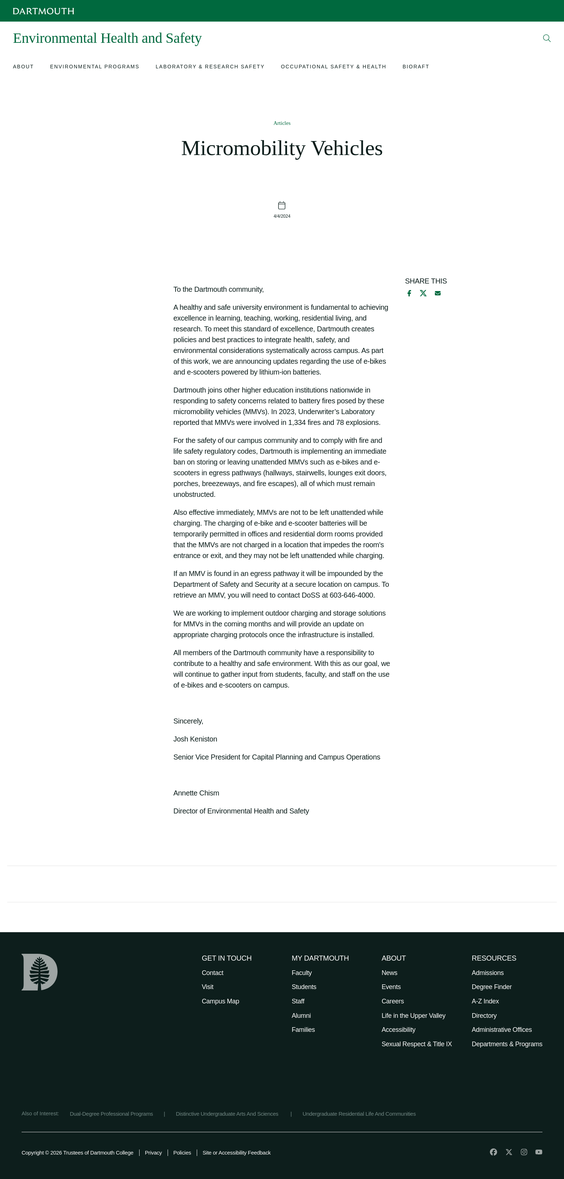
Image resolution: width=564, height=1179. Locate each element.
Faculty (302, 972)
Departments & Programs (507, 1044)
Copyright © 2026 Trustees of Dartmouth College (77, 1152)
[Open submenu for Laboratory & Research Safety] (210, 67)
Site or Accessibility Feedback (236, 1152)
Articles (281, 123)
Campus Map (220, 1001)
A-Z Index (485, 1001)
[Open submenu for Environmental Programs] (95, 67)
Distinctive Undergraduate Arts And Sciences (228, 1114)
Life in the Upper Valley (414, 1015)
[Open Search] (547, 38)
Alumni (301, 1015)
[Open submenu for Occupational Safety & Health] (333, 67)
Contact (212, 972)
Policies (182, 1152)
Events (391, 986)
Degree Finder (492, 986)
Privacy (153, 1152)
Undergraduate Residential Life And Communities (359, 1114)
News (389, 972)
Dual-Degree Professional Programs (111, 1114)
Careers (393, 1001)
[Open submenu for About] (23, 67)
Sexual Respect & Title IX (417, 1044)
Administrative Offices (502, 1029)
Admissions (488, 972)
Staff (298, 1001)
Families (303, 1029)
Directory (484, 1015)
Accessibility (398, 1029)
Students (304, 986)
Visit (207, 986)
